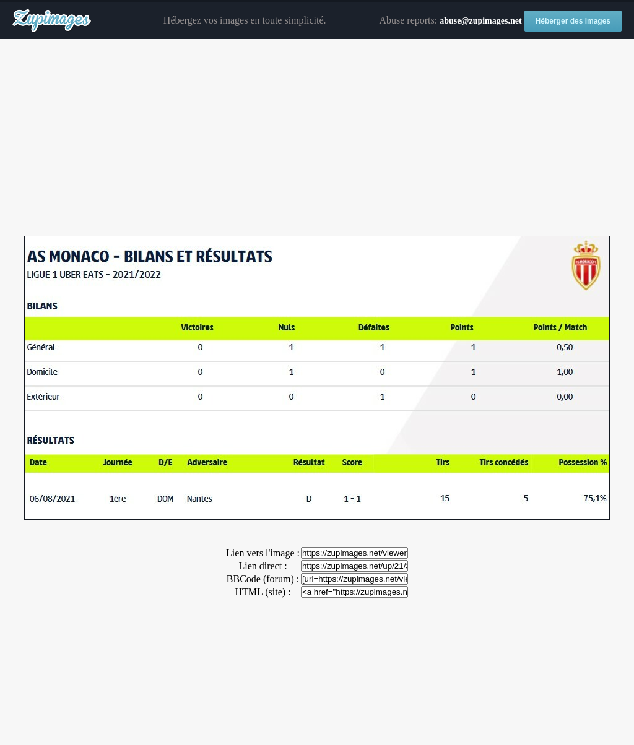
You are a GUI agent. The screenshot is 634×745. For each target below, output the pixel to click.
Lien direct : (262, 566)
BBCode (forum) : (263, 579)
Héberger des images (573, 21)
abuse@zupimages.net (480, 20)
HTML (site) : (262, 592)
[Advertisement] (317, 138)
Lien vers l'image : (263, 553)
